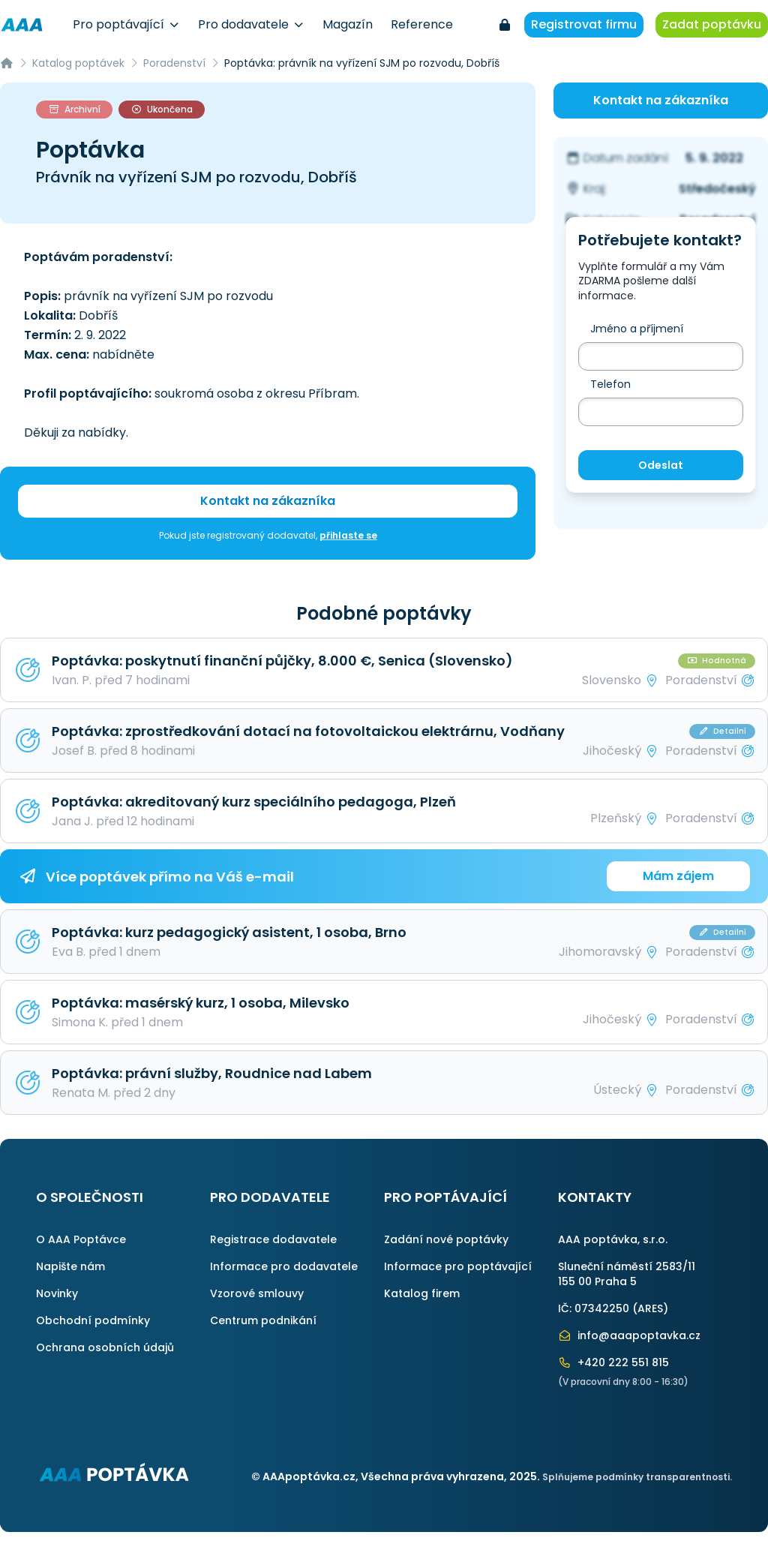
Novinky (57, 1293)
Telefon (610, 384)
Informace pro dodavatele (284, 1266)
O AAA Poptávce (81, 1239)
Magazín (347, 24)
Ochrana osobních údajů (105, 1347)
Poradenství (174, 63)
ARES (650, 1308)
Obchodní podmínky (93, 1320)
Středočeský (717, 188)
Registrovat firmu (584, 24)
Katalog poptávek (78, 63)
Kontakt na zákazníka (267, 500)
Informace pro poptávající (458, 1266)
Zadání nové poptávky (446, 1239)
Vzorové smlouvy (257, 1293)
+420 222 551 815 (613, 1362)
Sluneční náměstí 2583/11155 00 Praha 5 (626, 1274)
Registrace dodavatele (273, 1239)
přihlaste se (348, 535)
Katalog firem (422, 1293)
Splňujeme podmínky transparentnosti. (637, 1476)
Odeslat (660, 465)
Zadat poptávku (711, 24)
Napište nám (70, 1266)
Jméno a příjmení (636, 328)
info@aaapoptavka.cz (629, 1335)
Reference (422, 24)
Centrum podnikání (263, 1320)
